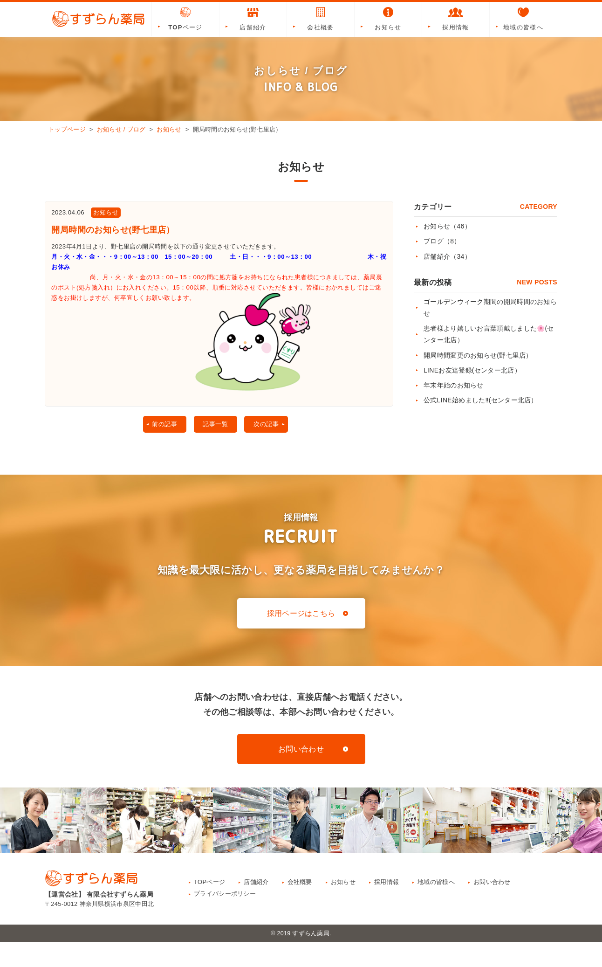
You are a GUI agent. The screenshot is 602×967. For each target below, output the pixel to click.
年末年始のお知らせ (454, 385)
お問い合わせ (301, 774)
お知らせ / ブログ (121, 129)
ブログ (442, 241)
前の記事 (158, 448)
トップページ (67, 129)
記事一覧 (214, 448)
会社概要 (320, 18)
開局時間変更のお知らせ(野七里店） (478, 355)
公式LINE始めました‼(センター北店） (481, 400)
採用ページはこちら (301, 638)
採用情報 (455, 18)
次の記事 (270, 448)
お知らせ (388, 18)
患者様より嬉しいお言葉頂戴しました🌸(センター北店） (489, 334)
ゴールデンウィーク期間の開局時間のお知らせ (490, 307)
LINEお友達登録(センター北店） (472, 370)
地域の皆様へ (523, 18)
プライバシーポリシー (225, 918)
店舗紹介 (253, 18)
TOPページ (185, 18)
